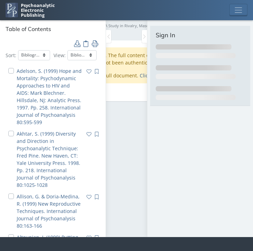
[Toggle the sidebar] (108, 36)
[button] (77, 43)
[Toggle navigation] (238, 10)
